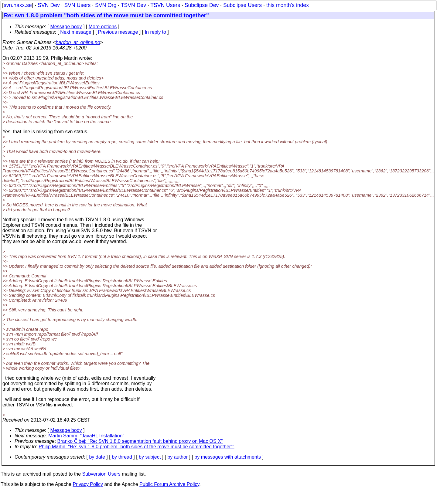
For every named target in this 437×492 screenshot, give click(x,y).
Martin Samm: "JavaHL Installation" (86, 435)
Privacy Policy (88, 484)
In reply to (155, 32)
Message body (66, 26)
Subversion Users (101, 474)
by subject (150, 457)
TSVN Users (165, 5)
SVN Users (77, 5)
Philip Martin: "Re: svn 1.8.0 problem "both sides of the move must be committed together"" (136, 446)
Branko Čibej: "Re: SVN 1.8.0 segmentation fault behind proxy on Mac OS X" (140, 441)
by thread (122, 457)
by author (177, 457)
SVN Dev (49, 5)
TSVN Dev (133, 5)
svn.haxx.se (18, 5)
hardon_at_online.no (78, 42)
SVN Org (105, 5)
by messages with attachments (227, 457)
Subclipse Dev (202, 5)
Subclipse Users (242, 5)
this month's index (287, 5)
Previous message (118, 32)
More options (103, 26)
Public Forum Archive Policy (169, 484)
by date (97, 457)
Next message (75, 32)
